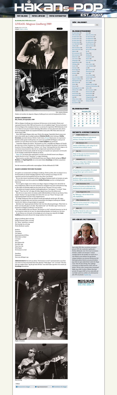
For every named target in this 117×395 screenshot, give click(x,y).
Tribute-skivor (75, 99)
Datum (87, 58)
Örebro (73, 84)
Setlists (87, 88)
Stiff (73, 97)
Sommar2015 (89, 93)
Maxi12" (88, 78)
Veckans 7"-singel (76, 101)
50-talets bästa (75, 36)
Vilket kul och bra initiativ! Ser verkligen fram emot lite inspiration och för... (85, 203)
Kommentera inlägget (23, 387)
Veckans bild (89, 101)
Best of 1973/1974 (76, 49)
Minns (87, 82)
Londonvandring (90, 77)
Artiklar (74, 45)
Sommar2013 (75, 93)
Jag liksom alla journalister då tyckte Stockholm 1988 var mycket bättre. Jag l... (84, 179)
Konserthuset (89, 71)
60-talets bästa (89, 36)
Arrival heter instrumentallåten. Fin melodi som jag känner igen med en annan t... (85, 171)
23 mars (47, 138)
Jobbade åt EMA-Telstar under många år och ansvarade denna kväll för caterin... (85, 146)
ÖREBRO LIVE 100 (90, 84)
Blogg (87, 53)
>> (97, 111)
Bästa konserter (89, 45)
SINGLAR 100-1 (75, 89)
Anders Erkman (89, 44)
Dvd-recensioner (90, 60)
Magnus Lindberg (24, 29)
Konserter (74, 71)
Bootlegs (88, 55)
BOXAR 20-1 (75, 56)
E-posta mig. (87, 275)
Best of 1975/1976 (90, 49)
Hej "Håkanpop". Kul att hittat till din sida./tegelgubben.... (83, 195)
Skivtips (74, 91)
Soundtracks (89, 95)
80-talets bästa (75, 40)
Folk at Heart (89, 64)
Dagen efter (19, 154)
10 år (87, 33)
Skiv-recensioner (90, 89)
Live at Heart (89, 75)
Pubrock (74, 86)
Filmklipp (74, 64)
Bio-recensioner (76, 53)
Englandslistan (75, 62)
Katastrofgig (75, 69)
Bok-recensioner (76, 55)
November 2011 (86, 111)
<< (74, 111)
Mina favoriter (89, 80)
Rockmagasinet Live (77, 88)
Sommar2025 (75, 95)
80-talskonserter (90, 40)
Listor (73, 75)
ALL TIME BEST (75, 44)
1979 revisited (75, 34)
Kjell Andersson (89, 69)
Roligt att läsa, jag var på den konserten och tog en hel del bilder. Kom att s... (85, 154)
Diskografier (75, 60)
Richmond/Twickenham (91, 86)
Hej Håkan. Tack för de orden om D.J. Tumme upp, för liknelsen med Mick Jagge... (85, 212)
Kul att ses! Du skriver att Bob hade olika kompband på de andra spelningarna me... (84, 187)
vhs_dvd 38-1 (75, 102)
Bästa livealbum (76, 47)
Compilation (89, 56)
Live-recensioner (76, 77)
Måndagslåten (75, 80)
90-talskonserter (90, 42)
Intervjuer (74, 67)
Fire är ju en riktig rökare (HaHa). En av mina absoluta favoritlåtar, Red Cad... (85, 163)
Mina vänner (75, 82)
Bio (86, 51)
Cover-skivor (75, 58)
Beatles (87, 47)
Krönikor (74, 73)
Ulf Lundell (88, 99)
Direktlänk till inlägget (59, 387)
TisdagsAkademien (90, 97)
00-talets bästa (75, 33)
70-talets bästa (75, 38)
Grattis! (74, 66)
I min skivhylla (89, 66)
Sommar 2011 (89, 91)
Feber (87, 62)
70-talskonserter (90, 38)
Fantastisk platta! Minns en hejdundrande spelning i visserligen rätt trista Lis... (84, 138)
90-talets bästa (75, 42)
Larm (87, 73)
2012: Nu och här (90, 34)
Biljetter (74, 51)
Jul (86, 67)
